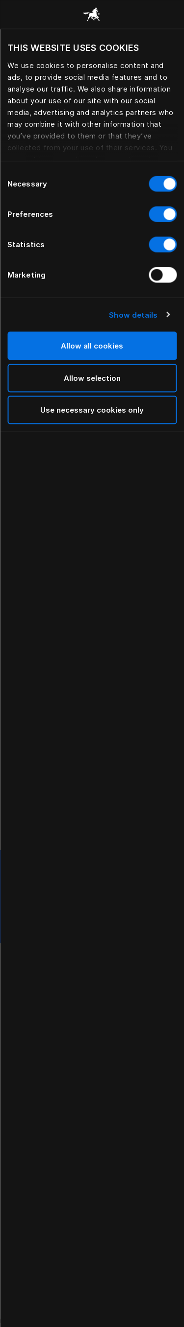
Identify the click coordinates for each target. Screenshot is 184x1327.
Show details (133, 314)
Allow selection (92, 377)
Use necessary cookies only (92, 410)
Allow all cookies (92, 345)
